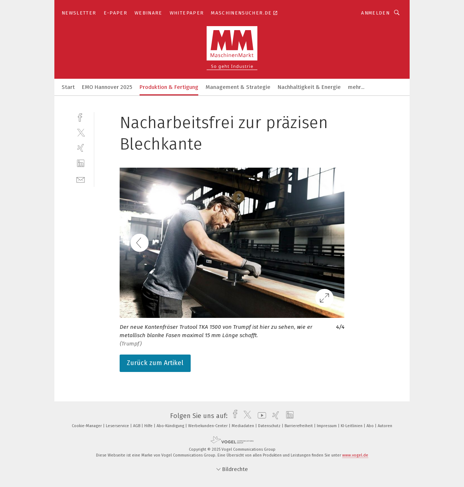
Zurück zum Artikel (155, 363)
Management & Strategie (238, 87)
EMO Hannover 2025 (107, 87)
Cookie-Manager (87, 425)
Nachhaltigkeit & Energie (309, 87)
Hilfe (149, 425)
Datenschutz (270, 425)
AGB (137, 425)
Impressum (327, 425)
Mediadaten (243, 425)
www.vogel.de (355, 455)
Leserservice (118, 425)
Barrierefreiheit (299, 425)
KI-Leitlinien (352, 425)
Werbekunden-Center (208, 425)
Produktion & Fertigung (169, 87)
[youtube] (260, 416)
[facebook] (80, 116)
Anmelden (375, 13)
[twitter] (80, 132)
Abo (370, 425)
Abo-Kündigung (171, 425)
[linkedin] (80, 163)
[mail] (80, 179)
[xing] (80, 147)
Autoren (385, 425)
